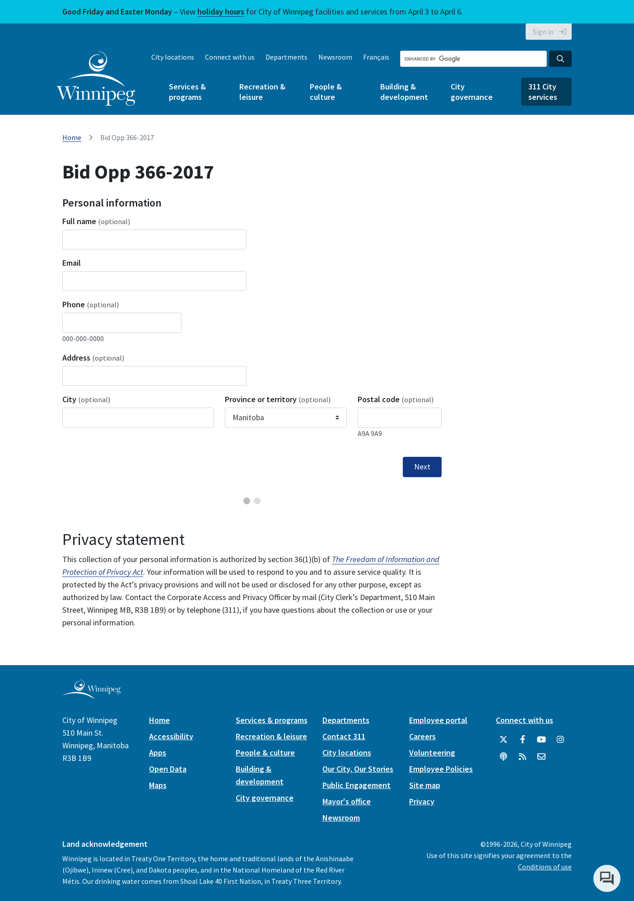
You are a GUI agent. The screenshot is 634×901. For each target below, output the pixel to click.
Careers (422, 736)
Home (71, 137)
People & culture (326, 91)
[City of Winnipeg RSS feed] (522, 757)
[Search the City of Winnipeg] (473, 59)
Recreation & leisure (262, 91)
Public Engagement (356, 785)
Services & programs (187, 91)
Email (71, 263)
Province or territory (278, 399)
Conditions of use (545, 866)
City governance (472, 91)
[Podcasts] (503, 757)
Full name (96, 221)
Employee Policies (441, 769)
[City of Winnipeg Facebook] (522, 739)
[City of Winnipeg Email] (541, 757)
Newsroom (335, 56)
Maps (158, 785)
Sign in (543, 31)
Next (422, 467)
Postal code (396, 399)
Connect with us (230, 56)
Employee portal (438, 720)
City (86, 399)
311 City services (542, 91)
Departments (287, 56)
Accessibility (171, 736)
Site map (424, 785)
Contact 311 (343, 736)
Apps (157, 752)
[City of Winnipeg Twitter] (503, 739)
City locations (172, 56)
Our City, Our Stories (357, 769)
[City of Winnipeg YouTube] (541, 739)
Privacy (421, 801)
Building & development (404, 91)
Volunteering (432, 752)
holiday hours (220, 11)
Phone (90, 304)
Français (376, 56)
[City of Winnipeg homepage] (91, 695)
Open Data (167, 769)
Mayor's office (346, 801)
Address (93, 357)
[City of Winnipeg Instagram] (560, 739)
